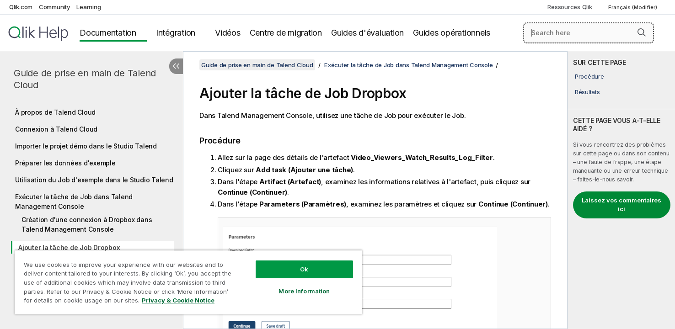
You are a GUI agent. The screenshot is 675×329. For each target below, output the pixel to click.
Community (54, 7)
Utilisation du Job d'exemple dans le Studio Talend (94, 180)
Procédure (589, 76)
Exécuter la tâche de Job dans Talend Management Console (74, 201)
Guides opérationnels (451, 32)
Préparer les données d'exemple (65, 163)
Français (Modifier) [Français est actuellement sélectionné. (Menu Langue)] (633, 7)
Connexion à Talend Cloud (56, 129)
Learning (88, 7)
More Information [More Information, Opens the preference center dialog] (304, 291)
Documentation (108, 32)
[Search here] (589, 32)
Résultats (587, 92)
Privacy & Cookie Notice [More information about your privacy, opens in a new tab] (178, 300)
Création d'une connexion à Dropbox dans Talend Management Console (86, 224)
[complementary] (621, 190)
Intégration (175, 32)
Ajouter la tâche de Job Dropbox (69, 247)
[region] (188, 282)
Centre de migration (286, 32)
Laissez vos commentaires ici (621, 204)
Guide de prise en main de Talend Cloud (85, 79)
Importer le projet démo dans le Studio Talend (86, 146)
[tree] (91, 201)
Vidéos (228, 32)
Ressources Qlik (569, 7)
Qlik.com (20, 7)
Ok (304, 269)
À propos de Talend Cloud (55, 112)
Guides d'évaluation (367, 32)
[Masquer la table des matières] (176, 66)
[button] (641, 32)
